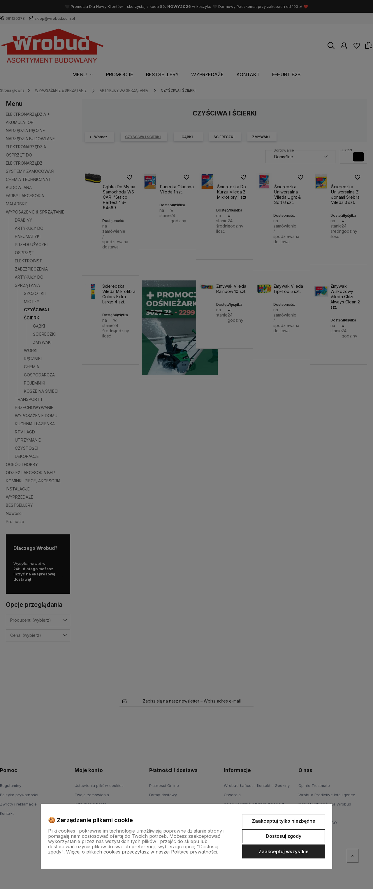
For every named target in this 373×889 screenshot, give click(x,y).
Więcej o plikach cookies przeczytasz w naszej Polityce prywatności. (142, 852)
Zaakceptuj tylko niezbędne (283, 821)
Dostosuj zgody (283, 836)
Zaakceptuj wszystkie (283, 851)
